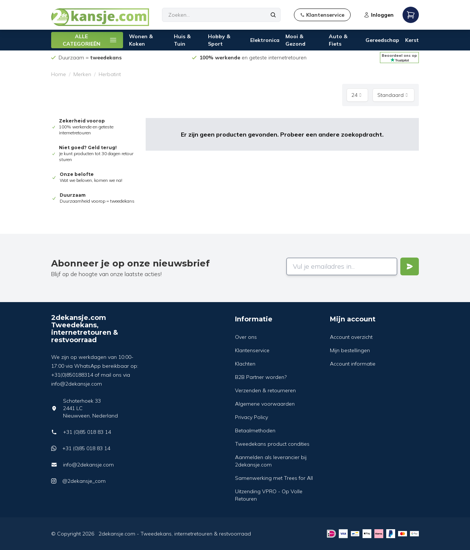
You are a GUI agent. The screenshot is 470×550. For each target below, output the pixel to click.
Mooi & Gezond (295, 40)
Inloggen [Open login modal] (379, 15)
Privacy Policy (251, 417)
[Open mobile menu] (411, 15)
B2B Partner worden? (261, 377)
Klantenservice (252, 350)
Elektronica (264, 40)
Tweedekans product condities (272, 444)
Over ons (246, 337)
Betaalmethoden (255, 430)
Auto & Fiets (338, 40)
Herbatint (110, 74)
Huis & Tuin (182, 40)
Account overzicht (351, 337)
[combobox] (357, 95)
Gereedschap (382, 40)
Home (58, 74)
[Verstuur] (409, 266)
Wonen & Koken (141, 40)
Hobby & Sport (219, 40)
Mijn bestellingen (350, 350)
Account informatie (352, 363)
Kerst (412, 40)
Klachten (245, 363)
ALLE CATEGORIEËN (90, 40)
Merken (82, 74)
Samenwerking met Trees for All (274, 478)
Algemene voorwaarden (265, 403)
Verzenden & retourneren (265, 390)
